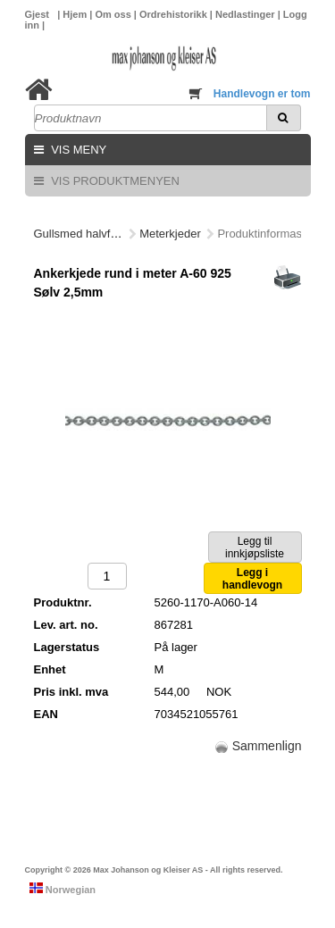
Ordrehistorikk (174, 14)
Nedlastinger (246, 14)
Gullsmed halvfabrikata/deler (107, 233)
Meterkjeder (170, 233)
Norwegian (62, 889)
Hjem (76, 14)
